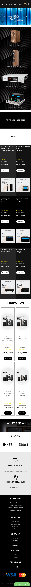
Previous (4, 16)
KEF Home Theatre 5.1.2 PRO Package (22, 338)
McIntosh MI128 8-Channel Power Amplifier (6, 251)
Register (15, 557)
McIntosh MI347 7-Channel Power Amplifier (22, 251)
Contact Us (15, 526)
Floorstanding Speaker (15, 505)
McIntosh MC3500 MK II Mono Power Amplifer (23, 148)
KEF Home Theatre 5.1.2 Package (8, 393)
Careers (15, 540)
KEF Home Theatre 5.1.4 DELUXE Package (7, 338)
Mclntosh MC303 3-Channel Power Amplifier (7, 200)
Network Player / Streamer (15, 507)
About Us (15, 538)
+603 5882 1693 (19, 487)
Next (26, 16)
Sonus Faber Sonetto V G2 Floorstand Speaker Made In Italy (7, 148)
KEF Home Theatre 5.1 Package (22, 393)
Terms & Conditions (15, 543)
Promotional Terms (15, 529)
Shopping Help (15, 524)
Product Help (15, 521)
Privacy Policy (15, 545)
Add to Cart (5, 170)
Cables (15, 512)
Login (15, 554)
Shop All (15, 137)
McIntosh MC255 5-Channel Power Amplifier (22, 200)
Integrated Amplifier (15, 510)
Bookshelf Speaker (15, 502)
